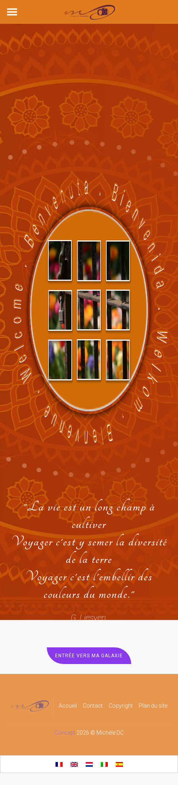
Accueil (68, 705)
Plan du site (153, 705)
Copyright (121, 705)
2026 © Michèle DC (100, 732)
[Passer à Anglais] (74, 764)
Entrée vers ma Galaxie (89, 655)
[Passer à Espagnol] (119, 764)
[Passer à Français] (59, 764)
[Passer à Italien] (104, 764)
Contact (93, 705)
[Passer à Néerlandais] (89, 764)
